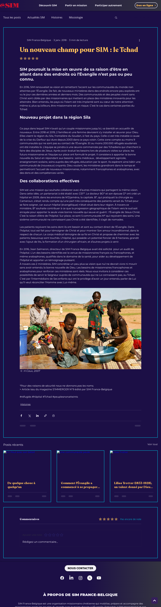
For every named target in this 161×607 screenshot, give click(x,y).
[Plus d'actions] (139, 40)
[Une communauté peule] (80, 464)
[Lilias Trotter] (133, 464)
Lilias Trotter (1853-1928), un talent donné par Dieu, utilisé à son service (133, 485)
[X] (89, 577)
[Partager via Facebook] (21, 415)
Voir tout (153, 444)
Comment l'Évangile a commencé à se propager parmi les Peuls (79, 485)
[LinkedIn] (71, 577)
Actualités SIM (36, 17)
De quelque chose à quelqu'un (21, 485)
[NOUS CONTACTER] (80, 568)
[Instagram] (80, 577)
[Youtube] (98, 577)
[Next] (154, 600)
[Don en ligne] (146, 5)
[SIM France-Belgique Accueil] (9, 5)
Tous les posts (12, 17)
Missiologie (76, 17)
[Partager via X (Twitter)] (29, 415)
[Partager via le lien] (45, 415)
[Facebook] (62, 577)
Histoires (56, 17)
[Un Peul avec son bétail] (27, 464)
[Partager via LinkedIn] (37, 415)
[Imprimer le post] (53, 415)
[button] (48, 5)
